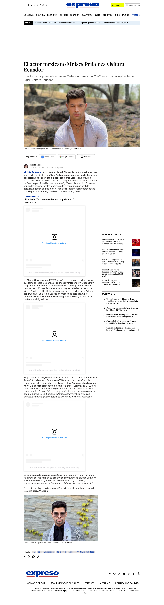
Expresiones (49, 552)
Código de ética (36, 583)
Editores (89, 583)
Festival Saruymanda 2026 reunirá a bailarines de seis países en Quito (113, 251)
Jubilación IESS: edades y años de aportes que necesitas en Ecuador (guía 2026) (121, 315)
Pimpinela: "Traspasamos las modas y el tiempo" (49, 199)
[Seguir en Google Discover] (67, 156)
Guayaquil (87, 15)
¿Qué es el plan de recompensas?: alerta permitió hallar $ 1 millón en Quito (121, 322)
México (72, 552)
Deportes (108, 15)
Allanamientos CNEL (67, 23)
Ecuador (74, 15)
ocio (117, 15)
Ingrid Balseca (36, 165)
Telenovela (61, 552)
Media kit (105, 583)
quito (97, 15)
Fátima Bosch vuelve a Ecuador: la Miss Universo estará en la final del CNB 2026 (113, 273)
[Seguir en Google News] (47, 156)
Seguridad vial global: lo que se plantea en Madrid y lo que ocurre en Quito (113, 261)
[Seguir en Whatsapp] (86, 156)
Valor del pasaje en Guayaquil (116, 23)
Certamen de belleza (85, 552)
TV (34, 552)
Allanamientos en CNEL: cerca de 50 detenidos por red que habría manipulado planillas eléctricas (122, 301)
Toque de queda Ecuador (89, 23)
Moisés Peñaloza (32, 172)
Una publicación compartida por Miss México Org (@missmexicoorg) (54, 468)
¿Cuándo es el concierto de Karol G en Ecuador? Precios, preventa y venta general (122, 329)
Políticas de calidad (127, 583)
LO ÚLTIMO (29, 15)
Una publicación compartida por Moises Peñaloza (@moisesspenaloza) (54, 273)
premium (136, 15)
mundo (125, 15)
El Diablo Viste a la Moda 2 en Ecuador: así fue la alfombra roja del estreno (113, 241)
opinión (64, 15)
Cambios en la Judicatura (45, 23)
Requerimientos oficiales (65, 583)
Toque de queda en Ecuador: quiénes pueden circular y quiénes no (112, 282)
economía (52, 15)
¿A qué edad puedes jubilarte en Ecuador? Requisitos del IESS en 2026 (122, 309)
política (40, 15)
